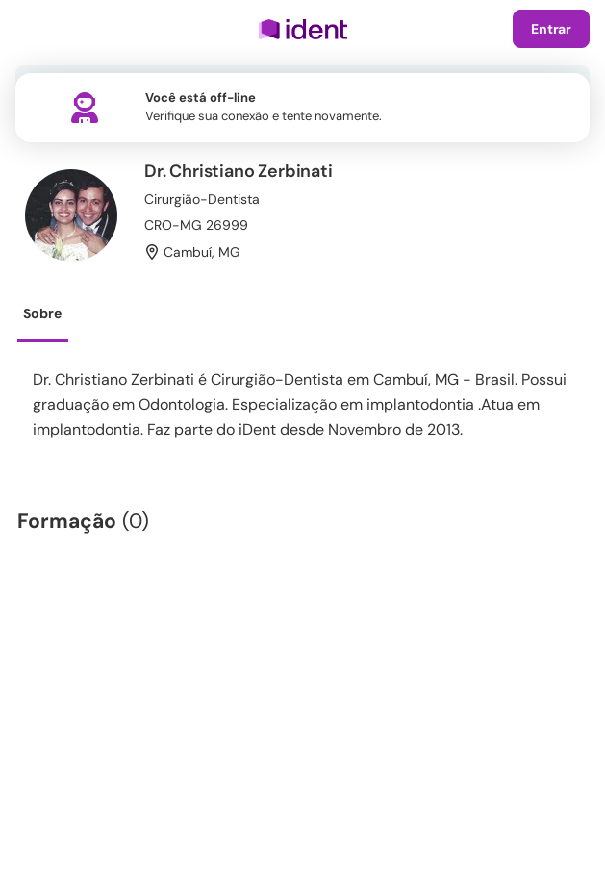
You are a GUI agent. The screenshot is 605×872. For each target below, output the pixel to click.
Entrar (551, 28)
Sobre (42, 313)
